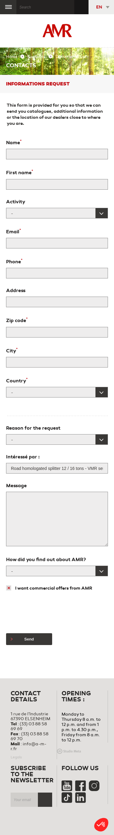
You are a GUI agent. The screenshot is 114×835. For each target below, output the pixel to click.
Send (22, 639)
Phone (14, 261)
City (12, 350)
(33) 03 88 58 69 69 (29, 726)
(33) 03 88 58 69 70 (30, 736)
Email (13, 231)
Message (16, 486)
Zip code (17, 320)
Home (11, 56)
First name (19, 172)
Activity (15, 202)
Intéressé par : (23, 457)
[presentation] (52, 612)
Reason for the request (33, 428)
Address (15, 291)
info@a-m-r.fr (28, 746)
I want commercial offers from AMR (53, 588)
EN (99, 7)
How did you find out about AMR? (46, 560)
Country (17, 380)
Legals (16, 757)
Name (14, 142)
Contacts (36, 56)
